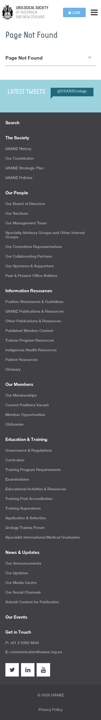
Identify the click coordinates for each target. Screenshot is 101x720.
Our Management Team (26, 223)
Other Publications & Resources (33, 321)
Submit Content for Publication (32, 602)
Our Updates (16, 573)
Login (74, 13)
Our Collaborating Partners (28, 256)
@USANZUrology (72, 91)
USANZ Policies (18, 178)
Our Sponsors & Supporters (29, 266)
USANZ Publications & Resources (34, 311)
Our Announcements (23, 563)
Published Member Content (29, 330)
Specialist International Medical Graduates (42, 537)
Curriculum (14, 460)
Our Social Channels (23, 592)
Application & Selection (25, 518)
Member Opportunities (25, 414)
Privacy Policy (50, 709)
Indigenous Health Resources (31, 350)
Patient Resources (21, 359)
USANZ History (18, 149)
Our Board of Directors (25, 204)
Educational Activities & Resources (35, 489)
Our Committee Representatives (33, 246)
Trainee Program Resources (29, 340)
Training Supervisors (23, 508)
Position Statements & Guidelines (34, 301)
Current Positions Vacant (27, 405)
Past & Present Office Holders (31, 275)
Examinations (17, 479)
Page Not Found (48, 57)
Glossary (12, 369)
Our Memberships (21, 395)
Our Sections (16, 213)
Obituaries (14, 424)
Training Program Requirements (33, 469)
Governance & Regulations (28, 450)
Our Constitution (19, 158)
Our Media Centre (21, 582)
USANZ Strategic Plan (24, 168)
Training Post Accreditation (29, 498)
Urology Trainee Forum (25, 527)
